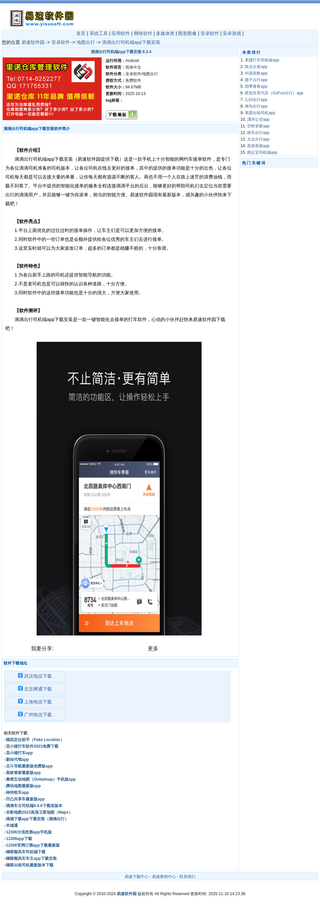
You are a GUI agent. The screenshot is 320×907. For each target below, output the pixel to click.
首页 (80, 33)
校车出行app (258, 132)
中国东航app (256, 73)
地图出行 (86, 42)
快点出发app (256, 66)
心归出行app (256, 99)
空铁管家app (258, 126)
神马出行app (256, 106)
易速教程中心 (164, 876)
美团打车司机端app (262, 60)
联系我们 (187, 876)
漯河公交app (258, 119)
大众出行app (258, 139)
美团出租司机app (260, 113)
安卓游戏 (232, 33)
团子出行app (256, 80)
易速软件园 (33, 42)
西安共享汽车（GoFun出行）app (274, 93)
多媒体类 (165, 33)
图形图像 (187, 33)
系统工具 (98, 33)
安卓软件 (210, 33)
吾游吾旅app (258, 146)
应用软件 (121, 33)
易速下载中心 (136, 876)
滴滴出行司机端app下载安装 (131, 42)
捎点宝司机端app (262, 152)
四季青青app (256, 86)
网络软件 (143, 33)
